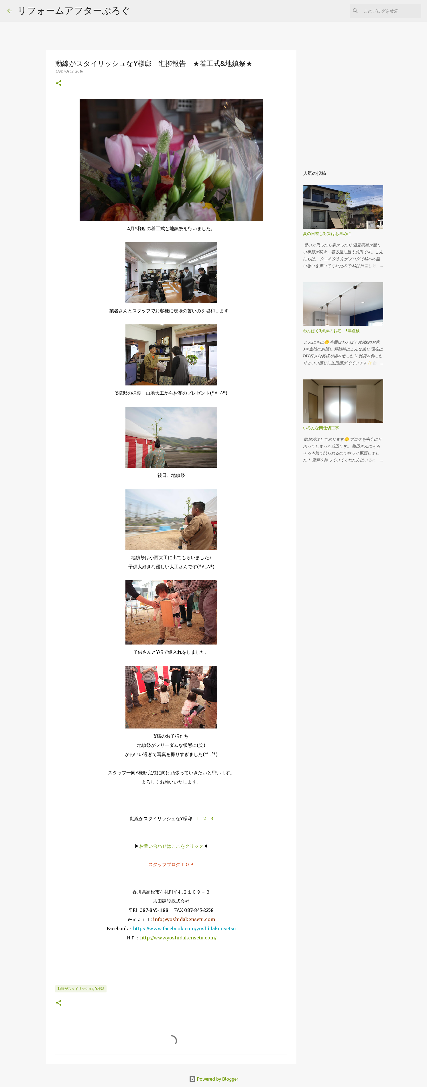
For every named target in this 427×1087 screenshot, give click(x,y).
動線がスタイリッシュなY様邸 (81, 988)
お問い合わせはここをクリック (171, 846)
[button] (58, 83)
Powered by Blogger (213, 1079)
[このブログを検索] (391, 11)
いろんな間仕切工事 (321, 428)
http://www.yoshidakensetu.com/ (178, 938)
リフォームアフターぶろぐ (73, 10)
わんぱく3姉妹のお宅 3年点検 (333, 330)
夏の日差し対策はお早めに (327, 233)
